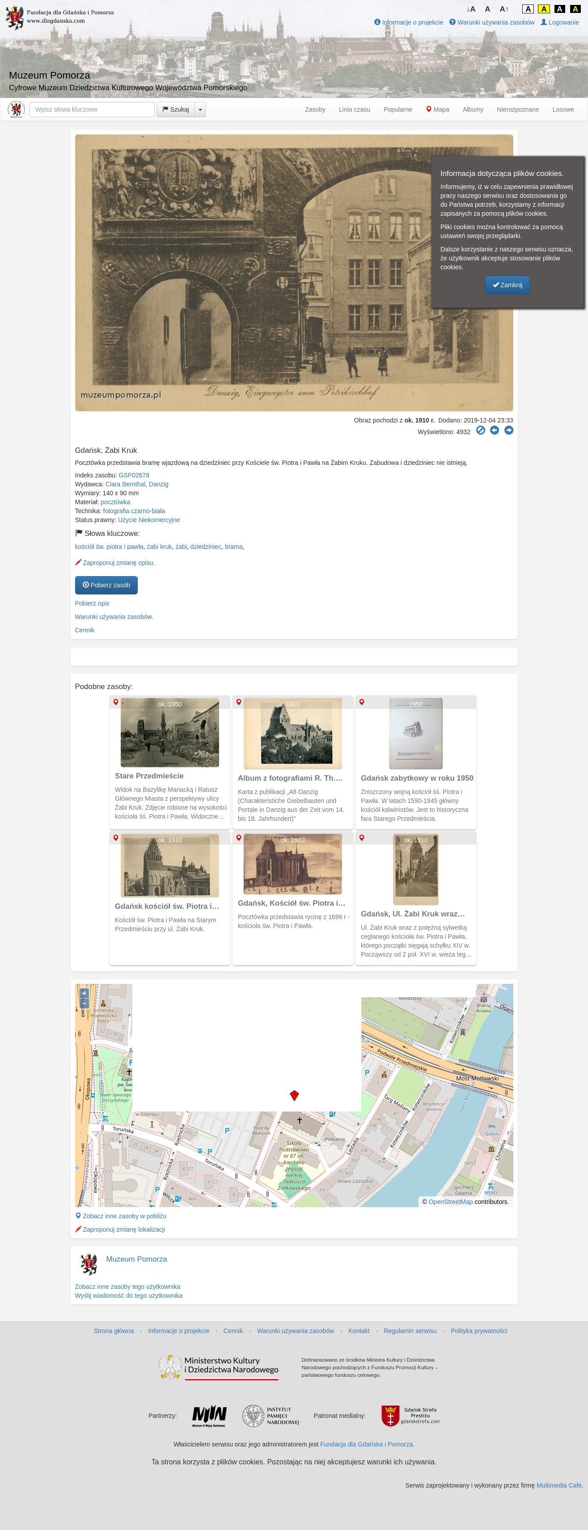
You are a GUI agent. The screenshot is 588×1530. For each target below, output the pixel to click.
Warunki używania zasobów (491, 22)
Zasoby (315, 109)
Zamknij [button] (508, 284)
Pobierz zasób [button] (107, 585)
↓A (471, 9)
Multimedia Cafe (559, 1485)
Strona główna (114, 1330)
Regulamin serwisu (410, 1330)
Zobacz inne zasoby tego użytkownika (128, 1286)
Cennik (85, 630)
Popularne (398, 109)
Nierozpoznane (518, 109)
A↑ (504, 9)
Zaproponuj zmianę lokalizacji (120, 1229)
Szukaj (175, 109)
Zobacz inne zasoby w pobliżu (121, 1216)
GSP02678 (134, 475)
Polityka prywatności (479, 1330)
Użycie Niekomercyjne (149, 519)
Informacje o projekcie (409, 22)
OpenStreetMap (451, 1201)
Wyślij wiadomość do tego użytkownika (129, 1295)
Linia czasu (354, 109)
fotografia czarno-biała (134, 510)
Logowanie (560, 22)
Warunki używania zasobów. (114, 616)
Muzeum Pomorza (136, 1259)
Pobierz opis (92, 603)
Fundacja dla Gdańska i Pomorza (366, 1444)
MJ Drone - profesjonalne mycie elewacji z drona (514, 1507)
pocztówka (115, 502)
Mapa (437, 109)
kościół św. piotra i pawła (109, 546)
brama (234, 546)
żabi (181, 546)
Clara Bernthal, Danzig (137, 484)
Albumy (473, 109)
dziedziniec (205, 546)
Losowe (563, 109)
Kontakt (358, 1330)
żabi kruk (159, 546)
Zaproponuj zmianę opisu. (115, 562)
